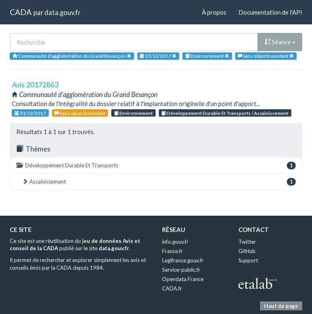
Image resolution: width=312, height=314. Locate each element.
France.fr (172, 251)
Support (248, 260)
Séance (279, 41)
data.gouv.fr (62, 12)
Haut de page (281, 306)
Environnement (133, 113)
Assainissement (159, 182)
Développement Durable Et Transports (156, 165)
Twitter (247, 241)
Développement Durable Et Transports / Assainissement (224, 113)
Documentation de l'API (270, 12)
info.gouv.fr (175, 241)
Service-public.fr (181, 269)
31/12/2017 (30, 113)
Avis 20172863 (35, 84)
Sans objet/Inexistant (79, 113)
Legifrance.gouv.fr (183, 260)
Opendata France (183, 279)
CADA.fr (172, 288)
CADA (21, 12)
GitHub (247, 251)
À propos (214, 12)
